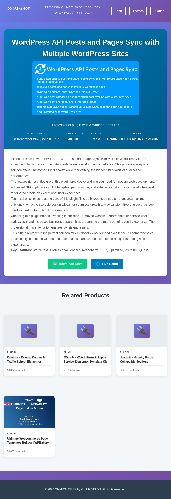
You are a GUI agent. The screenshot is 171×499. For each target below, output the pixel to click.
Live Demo (107, 263)
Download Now (67, 263)
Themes (138, 10)
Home (118, 10)
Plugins (159, 10)
